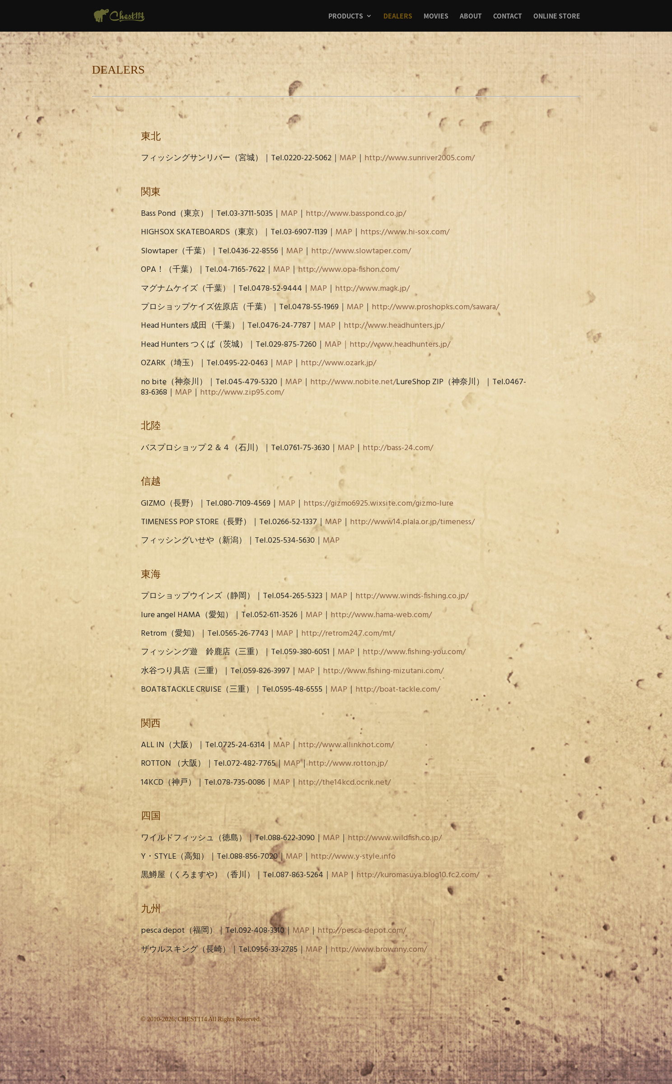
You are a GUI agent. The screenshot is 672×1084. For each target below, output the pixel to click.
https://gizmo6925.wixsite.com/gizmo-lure (378, 503)
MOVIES (436, 16)
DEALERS (397, 16)
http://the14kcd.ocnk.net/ (344, 782)
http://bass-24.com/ (398, 448)
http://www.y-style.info (353, 856)
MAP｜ (337, 344)
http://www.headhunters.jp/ (394, 325)
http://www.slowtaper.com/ (361, 251)
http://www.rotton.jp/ (347, 763)
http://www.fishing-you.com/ (414, 652)
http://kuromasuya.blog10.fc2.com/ (417, 875)
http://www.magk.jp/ (372, 288)
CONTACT (507, 16)
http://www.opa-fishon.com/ (348, 269)
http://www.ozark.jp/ (338, 363)
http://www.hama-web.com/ (381, 615)
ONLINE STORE (556, 16)
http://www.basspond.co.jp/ (356, 213)
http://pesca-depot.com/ (361, 930)
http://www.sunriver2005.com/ (419, 158)
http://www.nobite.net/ (353, 382)
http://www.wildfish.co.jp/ (395, 838)
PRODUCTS (345, 16)
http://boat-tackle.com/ (397, 689)
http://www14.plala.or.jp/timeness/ (412, 522)
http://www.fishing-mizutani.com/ (383, 671)
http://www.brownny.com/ (379, 949)
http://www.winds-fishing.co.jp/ (411, 596)
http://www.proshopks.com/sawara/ (435, 307)
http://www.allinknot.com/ (346, 745)
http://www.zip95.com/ (242, 392)
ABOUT (471, 16)
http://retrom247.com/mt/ (348, 633)
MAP (348, 158)
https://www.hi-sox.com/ (404, 232)
